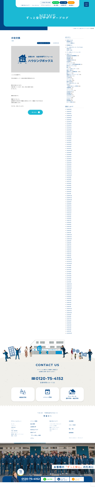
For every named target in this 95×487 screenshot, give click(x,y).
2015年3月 (69, 327)
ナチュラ (69, 89)
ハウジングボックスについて (55, 428)
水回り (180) (69, 50)
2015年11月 (69, 310)
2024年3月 (69, 128)
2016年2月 (69, 304)
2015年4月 (69, 325)
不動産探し (69, 87)
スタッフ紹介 (72, 429)
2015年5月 (69, 323)
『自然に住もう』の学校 (72, 86)
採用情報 (71, 437)
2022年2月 (69, 167)
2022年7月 (69, 156)
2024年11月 (69, 121)
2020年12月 (69, 195)
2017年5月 (69, 273)
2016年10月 (69, 288)
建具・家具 (69, 70)
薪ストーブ (69, 73)
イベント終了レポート (72, 68)
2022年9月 (69, 152)
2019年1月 (69, 232)
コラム (32, 443)
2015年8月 (69, 316)
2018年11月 (69, 236)
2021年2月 (69, 191)
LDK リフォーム (14, 437)
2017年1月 (69, 282)
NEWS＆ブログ (34, 434)
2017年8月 (69, 267)
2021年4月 (69, 187)
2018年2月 (69, 255)
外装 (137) (69, 48)
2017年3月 (69, 277)
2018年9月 (69, 241)
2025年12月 (69, 115)
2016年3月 (69, 302)
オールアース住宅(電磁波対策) (74, 64)
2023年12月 (69, 132)
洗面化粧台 (13, 432)
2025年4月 (69, 119)
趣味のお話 (69, 81)
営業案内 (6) (69, 41)
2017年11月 (69, 261)
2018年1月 (69, 257)
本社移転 (69, 93)
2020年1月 (69, 214)
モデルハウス (70, 63)
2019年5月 (69, 224)
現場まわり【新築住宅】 (72, 71)
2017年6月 (69, 271)
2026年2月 (69, 113)
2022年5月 (69, 160)
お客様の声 (69, 92)
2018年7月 (69, 245)
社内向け (69, 99)
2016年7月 (69, 294)
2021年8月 (69, 179)
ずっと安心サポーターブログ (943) (75, 47)
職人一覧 (71, 433)
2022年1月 (69, 169)
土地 (68, 84)
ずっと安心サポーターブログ (43, 43)
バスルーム (13, 430)
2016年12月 (69, 284)
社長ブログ (33, 437)
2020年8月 (69, 204)
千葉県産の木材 (70, 60)
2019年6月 (69, 222)
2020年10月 (69, 199)
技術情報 (69, 100)
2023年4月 (69, 144)
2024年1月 (69, 130)
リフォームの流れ (53, 430)
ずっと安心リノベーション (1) (73, 52)
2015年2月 (69, 329)
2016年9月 (69, 290)
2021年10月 (69, 175)
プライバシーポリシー (73, 442)
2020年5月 (69, 208)
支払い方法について (54, 433)
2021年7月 (69, 181)
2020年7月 (69, 206)
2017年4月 (69, 275)
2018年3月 (69, 253)
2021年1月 (69, 193)
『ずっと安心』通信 (35, 440)
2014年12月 (69, 333)
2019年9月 (69, 216)
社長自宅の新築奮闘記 (72, 55)
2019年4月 (69, 226)
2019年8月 (69, 218)
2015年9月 (69, 314)
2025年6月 (69, 117)
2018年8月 (69, 243)
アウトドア (69, 79)
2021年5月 (69, 185)
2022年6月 (69, 158)
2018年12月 (69, 234)
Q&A (51, 435)
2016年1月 (69, 306)
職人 (68, 67)
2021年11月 (69, 173)
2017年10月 (69, 263)
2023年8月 (69, 138)
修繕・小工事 (13, 440)
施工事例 (32, 428)
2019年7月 (69, 220)
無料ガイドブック (71, 65)
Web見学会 (69, 94)
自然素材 (69, 58)
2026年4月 (69, 109)
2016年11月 (69, 286)
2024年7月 (69, 126)
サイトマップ (80, 442)
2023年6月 (69, 140)
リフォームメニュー (16, 426)
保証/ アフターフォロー (54, 432)
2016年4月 (69, 300)
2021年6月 (69, 183)
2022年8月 (69, 154)
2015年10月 (69, 312)
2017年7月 (69, 269)
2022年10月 (69, 150)
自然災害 (69, 57)
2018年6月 (69, 247)
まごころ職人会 (70, 102)
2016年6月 (69, 296)
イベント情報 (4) (70, 43)
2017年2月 (69, 280)
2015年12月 (69, 308)
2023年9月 (69, 136)
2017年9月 (69, 265)
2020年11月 (69, 197)
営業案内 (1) (69, 45)
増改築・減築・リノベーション (17, 438)
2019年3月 (69, 228)
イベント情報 (33, 426)
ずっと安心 (69, 80)
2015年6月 (69, 321)
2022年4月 (69, 162)
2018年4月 (69, 251)
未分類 (68, 61)
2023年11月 (69, 134)
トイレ (12, 433)
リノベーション (70, 90)
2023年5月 (69, 142)
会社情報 (71, 426)
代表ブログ (69, 54)
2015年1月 (69, 331)
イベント (69, 97)
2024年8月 (69, 123)
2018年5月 (69, 249)
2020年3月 (69, 212)
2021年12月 (69, 171)
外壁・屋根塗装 (14, 435)
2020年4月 (69, 210)
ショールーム (70, 96)
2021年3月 (69, 189)
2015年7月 (69, 319)
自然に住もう (70, 76)
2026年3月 (69, 111)
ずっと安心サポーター (72, 83)
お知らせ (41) (70, 40)
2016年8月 (69, 292)
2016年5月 (69, 298)
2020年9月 (69, 201)
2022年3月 (69, 165)
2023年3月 (69, 146)
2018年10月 (69, 238)
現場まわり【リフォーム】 (73, 74)
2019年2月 (69, 230)
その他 (68, 77)
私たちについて (54, 426)
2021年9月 (69, 177)
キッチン (13, 428)
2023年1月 (69, 148)
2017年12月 (69, 259)
